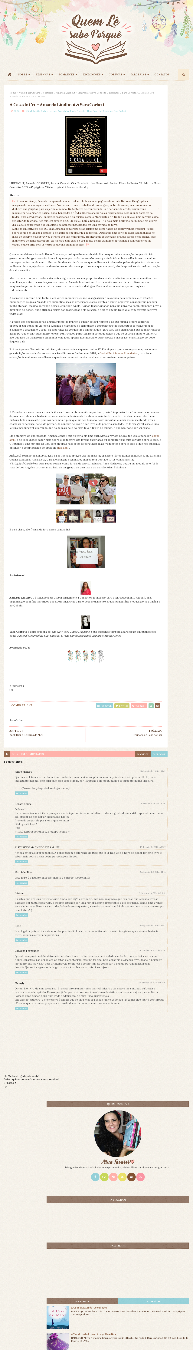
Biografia (83, 92)
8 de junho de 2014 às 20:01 (110, 983)
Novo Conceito (98, 92)
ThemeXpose (10, 1341)
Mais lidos (146, 296)
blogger (101, 840)
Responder (21, 883)
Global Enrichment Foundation (53, 416)
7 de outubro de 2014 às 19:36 (109, 1044)
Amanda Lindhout (65, 92)
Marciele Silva (23, 962)
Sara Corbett (18, 96)
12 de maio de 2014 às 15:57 (110, 937)
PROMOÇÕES (92, 74)
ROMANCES (66, 74)
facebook (117, 840)
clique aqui (49, 510)
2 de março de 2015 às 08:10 (109, 1080)
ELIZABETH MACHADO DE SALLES (37, 937)
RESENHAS (43, 74)
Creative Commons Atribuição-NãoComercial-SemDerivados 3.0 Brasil (37, 1299)
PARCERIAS (138, 74)
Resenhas (114, 92)
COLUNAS (115, 74)
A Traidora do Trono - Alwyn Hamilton (169, 331)
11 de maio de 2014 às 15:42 (110, 858)
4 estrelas (48, 92)
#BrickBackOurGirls (29, 92)
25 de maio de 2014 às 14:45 (110, 962)
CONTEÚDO (174, 296)
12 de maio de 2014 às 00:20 (110, 894)
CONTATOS (161, 74)
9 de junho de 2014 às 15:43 (110, 1019)
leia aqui (85, 522)
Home (12, 92)
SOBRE (22, 74)
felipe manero (23, 858)
